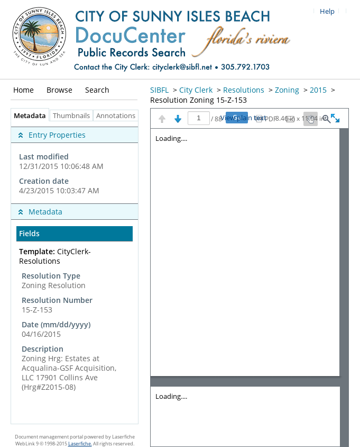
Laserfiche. (80, 443)
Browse (59, 90)
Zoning (287, 90)
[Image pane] (249, 287)
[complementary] (74, 162)
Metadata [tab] (27, 115)
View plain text (243, 118)
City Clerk (196, 90)
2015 (318, 90)
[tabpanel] (75, 272)
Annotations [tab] (118, 115)
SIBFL (159, 90)
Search (97, 90)
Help (327, 11)
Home (23, 90)
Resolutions (243, 90)
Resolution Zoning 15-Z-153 (198, 100)
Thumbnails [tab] (71, 115)
